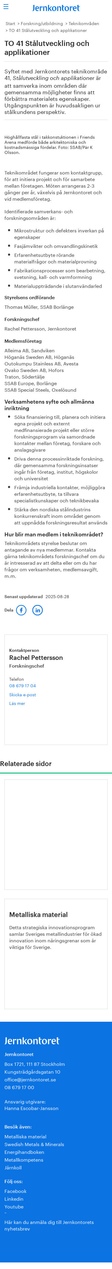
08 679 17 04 (22, 685)
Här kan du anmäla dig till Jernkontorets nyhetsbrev (49, 1225)
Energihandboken (24, 1151)
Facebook (15, 1190)
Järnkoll (13, 1167)
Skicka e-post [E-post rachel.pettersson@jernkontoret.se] (22, 694)
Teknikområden (84, 23)
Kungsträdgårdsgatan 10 (32, 1071)
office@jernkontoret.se (30, 1079)
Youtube (13, 1206)
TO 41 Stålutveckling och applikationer (48, 30)
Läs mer (27, 703)
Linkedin (13, 1198)
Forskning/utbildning (42, 23)
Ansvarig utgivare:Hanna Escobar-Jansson (31, 1104)
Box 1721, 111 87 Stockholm (34, 1063)
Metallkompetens (23, 1159)
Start (10, 23)
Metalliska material (25, 1136)
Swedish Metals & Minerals (34, 1143)
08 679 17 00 (19, 1086)
